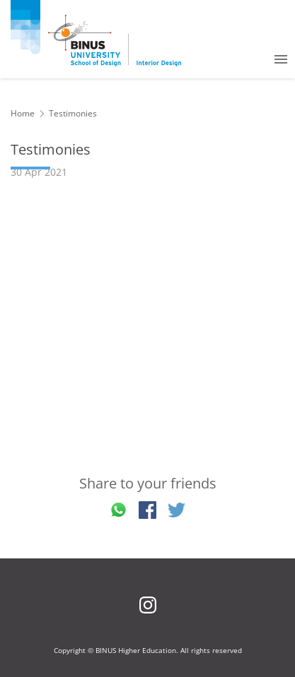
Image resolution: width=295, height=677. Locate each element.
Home (23, 113)
